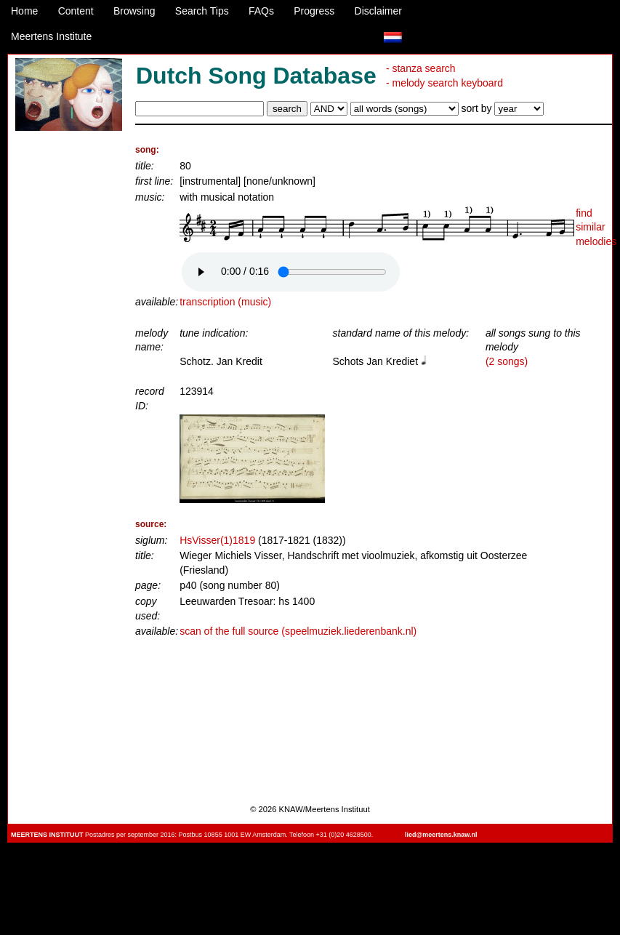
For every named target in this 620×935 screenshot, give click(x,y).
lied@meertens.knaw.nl (441, 834)
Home (24, 11)
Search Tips (202, 11)
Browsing (134, 11)
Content (76, 11)
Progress (314, 11)
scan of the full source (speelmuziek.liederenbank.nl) (298, 631)
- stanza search (421, 68)
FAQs (261, 11)
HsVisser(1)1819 (217, 540)
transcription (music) (225, 302)
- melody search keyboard (444, 83)
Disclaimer (378, 11)
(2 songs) (507, 361)
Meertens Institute (51, 36)
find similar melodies (596, 227)
